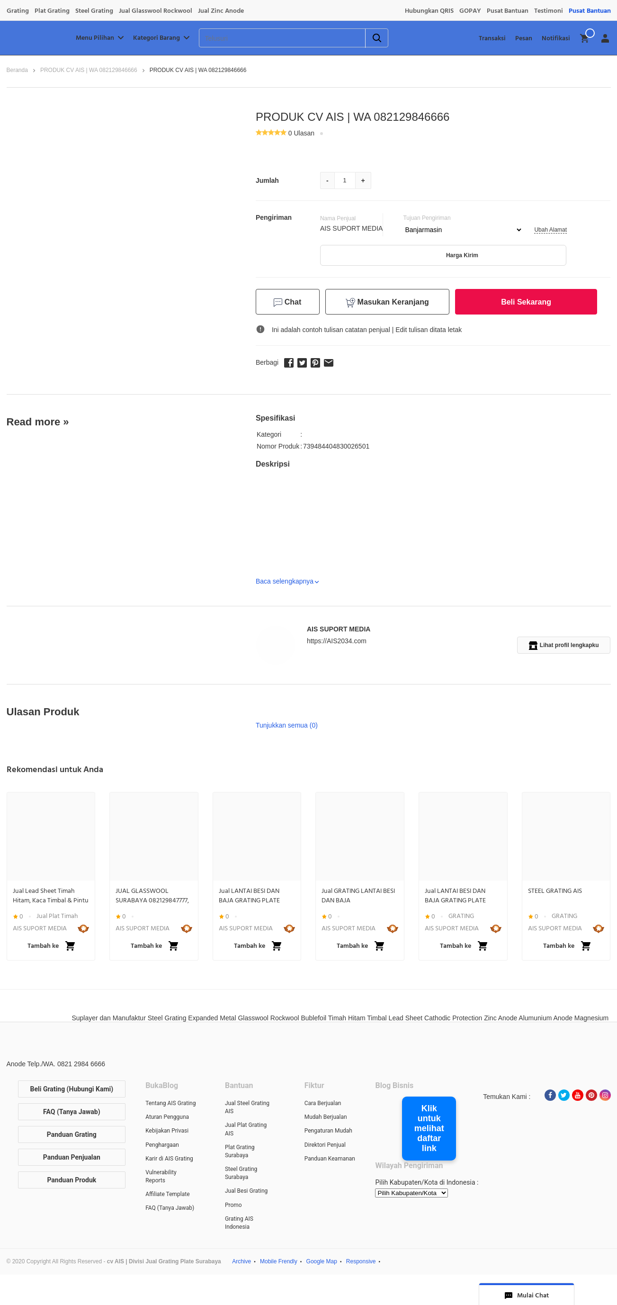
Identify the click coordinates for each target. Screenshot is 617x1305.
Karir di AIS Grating (169, 1158)
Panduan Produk (71, 1180)
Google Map (321, 1261)
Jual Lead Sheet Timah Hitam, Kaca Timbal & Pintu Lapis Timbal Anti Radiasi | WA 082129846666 (51, 895)
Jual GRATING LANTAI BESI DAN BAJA (358, 895)
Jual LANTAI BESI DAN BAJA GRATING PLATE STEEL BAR (249, 895)
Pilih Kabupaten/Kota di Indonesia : (426, 1182)
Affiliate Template (167, 1194)
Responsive (361, 1261)
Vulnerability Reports (160, 1176)
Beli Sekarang (526, 302)
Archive (241, 1261)
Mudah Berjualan (325, 1117)
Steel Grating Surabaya (241, 1173)
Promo (233, 1205)
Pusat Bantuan (507, 11)
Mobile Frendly (278, 1261)
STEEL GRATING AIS (555, 891)
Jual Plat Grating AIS (246, 1129)
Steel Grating (94, 11)
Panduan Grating (72, 1134)
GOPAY (470, 11)
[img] (585, 38)
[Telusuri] (270, 38)
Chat (287, 302)
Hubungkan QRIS (429, 11)
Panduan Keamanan (329, 1158)
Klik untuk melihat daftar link (429, 1128)
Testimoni (548, 11)
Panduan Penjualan (71, 1157)
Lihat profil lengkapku (564, 645)
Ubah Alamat (550, 229)
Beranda (17, 70)
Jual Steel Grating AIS (247, 1107)
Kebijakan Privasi (166, 1130)
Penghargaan (162, 1145)
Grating (18, 11)
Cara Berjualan (322, 1103)
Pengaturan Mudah (328, 1130)
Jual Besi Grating (246, 1191)
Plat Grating (52, 11)
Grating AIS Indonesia (239, 1222)
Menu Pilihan (100, 38)
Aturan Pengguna (167, 1117)
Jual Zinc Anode (221, 11)
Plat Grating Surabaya (240, 1151)
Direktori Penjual (325, 1145)
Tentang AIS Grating (170, 1103)
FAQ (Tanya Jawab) (71, 1112)
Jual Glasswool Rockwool (155, 11)
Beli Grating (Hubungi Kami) (72, 1089)
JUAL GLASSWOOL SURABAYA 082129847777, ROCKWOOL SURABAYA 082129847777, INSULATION (154, 895)
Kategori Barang (162, 38)
